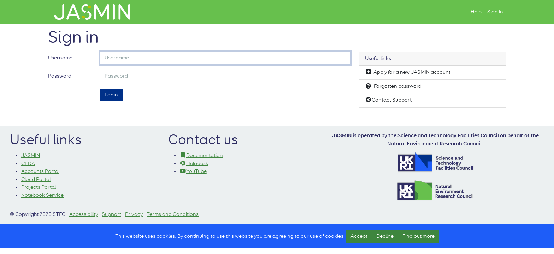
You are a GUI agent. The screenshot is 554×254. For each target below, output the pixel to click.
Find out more (418, 236)
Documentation (201, 155)
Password (59, 76)
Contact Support (388, 100)
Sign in (495, 11)
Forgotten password (393, 86)
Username (60, 57)
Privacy (134, 214)
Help (476, 11)
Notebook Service (42, 195)
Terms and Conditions (173, 214)
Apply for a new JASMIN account (407, 72)
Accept (358, 236)
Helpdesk (193, 163)
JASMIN (30, 155)
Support (111, 214)
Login (111, 94)
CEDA (28, 163)
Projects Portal (38, 187)
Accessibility (83, 214)
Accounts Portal (40, 171)
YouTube (193, 171)
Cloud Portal (36, 179)
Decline (385, 236)
